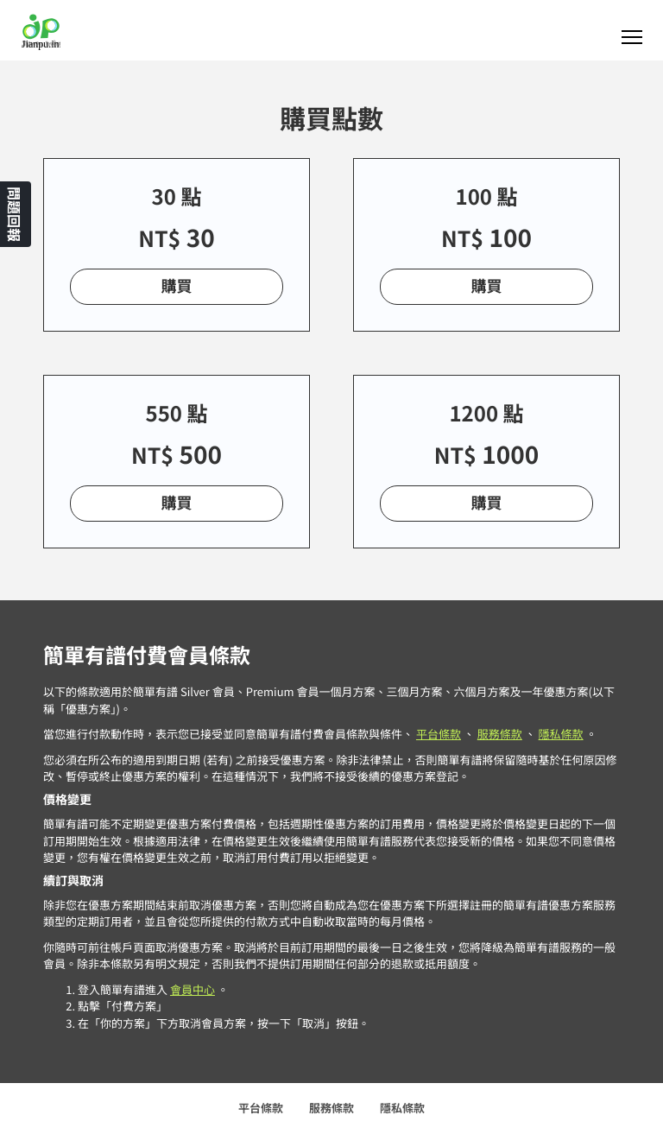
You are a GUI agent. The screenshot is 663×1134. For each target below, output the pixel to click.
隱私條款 (561, 733)
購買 (177, 286)
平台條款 (438, 733)
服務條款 (499, 733)
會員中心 (192, 989)
